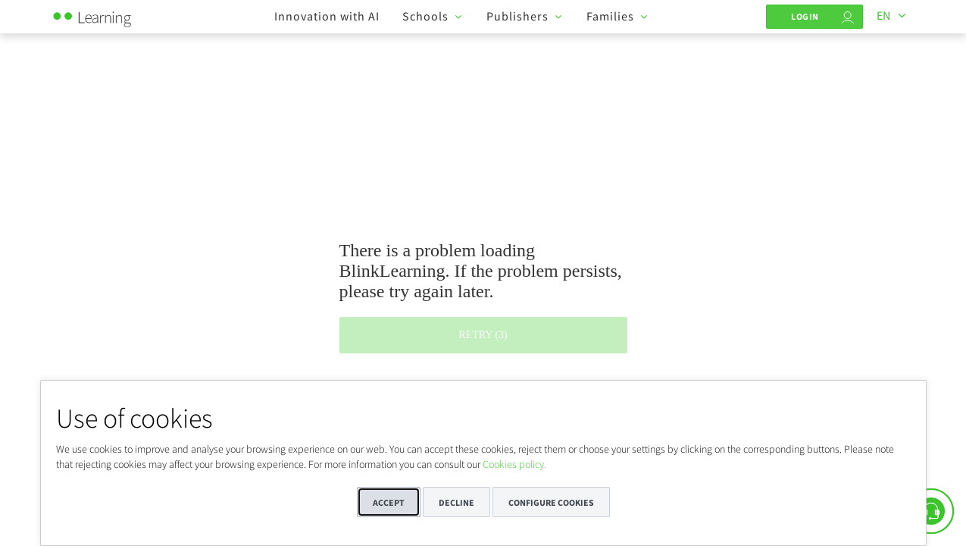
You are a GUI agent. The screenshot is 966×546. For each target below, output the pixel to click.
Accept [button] (389, 502)
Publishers (517, 16)
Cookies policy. (514, 464)
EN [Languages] (883, 15)
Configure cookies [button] (551, 502)
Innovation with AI (327, 16)
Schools (425, 16)
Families (610, 16)
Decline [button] (456, 502)
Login (805, 16)
